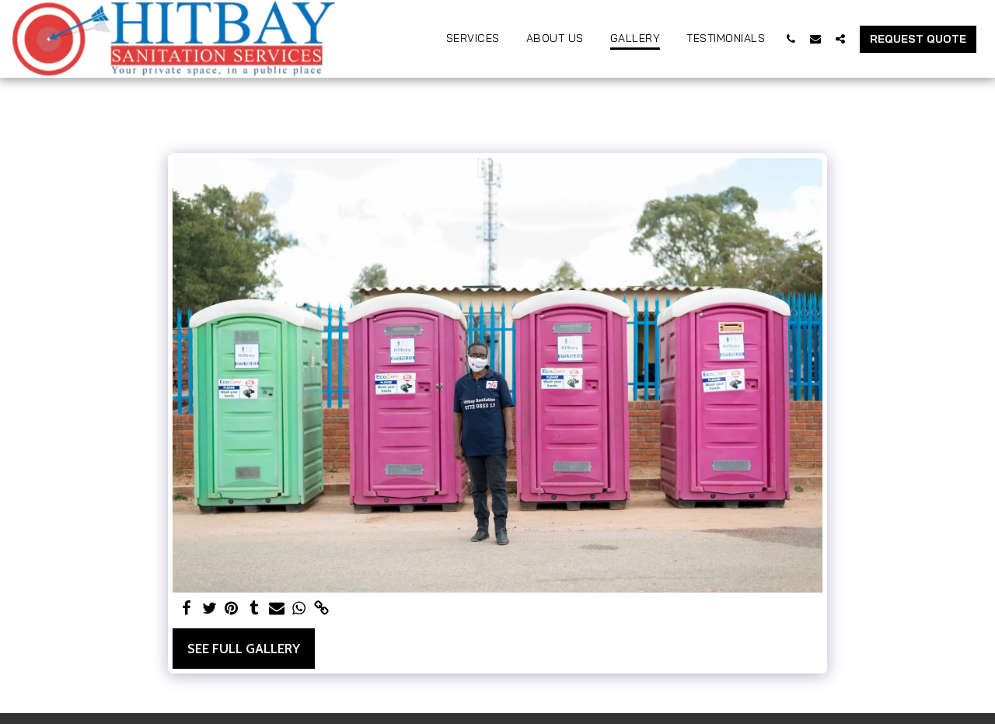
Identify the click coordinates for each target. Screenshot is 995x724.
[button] (790, 38)
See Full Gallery (243, 648)
